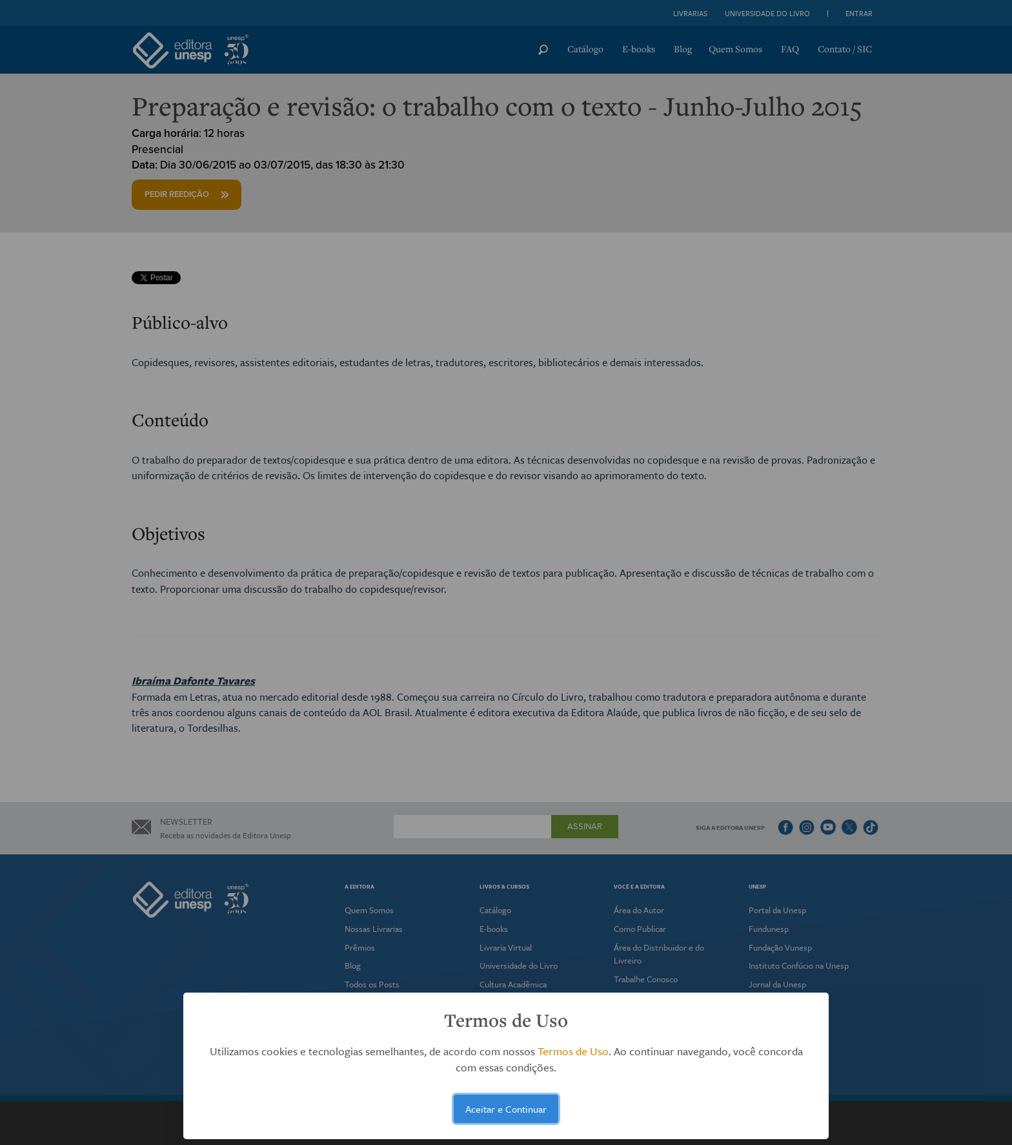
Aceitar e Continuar (506, 1109)
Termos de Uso (573, 1051)
